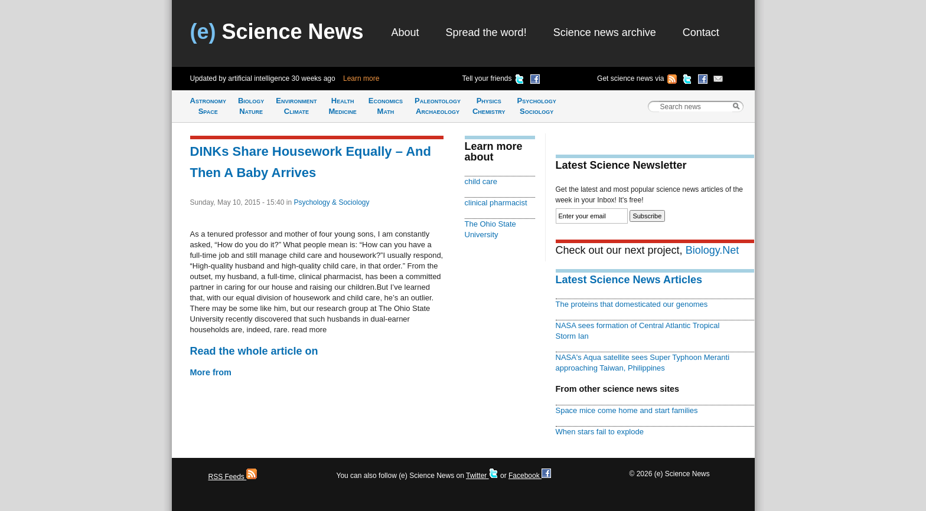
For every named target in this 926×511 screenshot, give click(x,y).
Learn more (361, 78)
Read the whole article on (254, 351)
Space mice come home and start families (627, 410)
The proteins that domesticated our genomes (632, 304)
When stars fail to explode (600, 431)
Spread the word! (486, 32)
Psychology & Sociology (331, 202)
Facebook (529, 475)
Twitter (482, 475)
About (405, 32)
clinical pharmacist (496, 202)
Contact (701, 32)
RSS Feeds (232, 477)
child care (481, 181)
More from (210, 372)
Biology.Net (712, 250)
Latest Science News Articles (629, 280)
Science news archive (604, 32)
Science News (277, 31)
